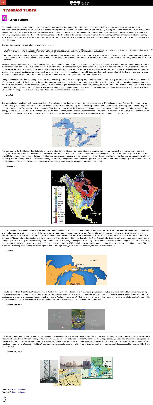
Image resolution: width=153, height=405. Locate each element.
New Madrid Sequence (18, 390)
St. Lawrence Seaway (18, 392)
